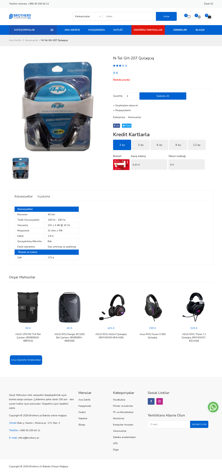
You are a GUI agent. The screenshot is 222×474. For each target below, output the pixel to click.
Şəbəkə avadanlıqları (124, 437)
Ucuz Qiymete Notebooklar (26, 360)
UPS (115, 443)
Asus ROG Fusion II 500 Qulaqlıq (152, 336)
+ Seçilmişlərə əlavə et (125, 105)
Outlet (118, 30)
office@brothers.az (28, 438)
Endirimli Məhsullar (148, 30)
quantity (118, 96)
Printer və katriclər (123, 406)
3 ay (140, 145)
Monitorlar (118, 418)
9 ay (178, 145)
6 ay (159, 145)
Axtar (166, 16)
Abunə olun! (198, 425)
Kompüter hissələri (123, 425)
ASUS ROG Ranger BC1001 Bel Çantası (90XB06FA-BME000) (69, 338)
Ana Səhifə (72, 30)
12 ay (196, 145)
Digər (116, 449)
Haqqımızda (96, 30)
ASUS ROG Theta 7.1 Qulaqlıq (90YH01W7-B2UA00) (194, 338)
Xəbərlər (180, 30)
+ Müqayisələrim (122, 110)
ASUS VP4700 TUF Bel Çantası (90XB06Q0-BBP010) (28, 338)
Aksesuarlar (31, 40)
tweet (129, 125)
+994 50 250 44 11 (38, 3)
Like (117, 125)
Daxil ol (208, 3)
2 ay (122, 145)
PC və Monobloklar (123, 412)
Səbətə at (174, 96)
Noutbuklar (119, 400)
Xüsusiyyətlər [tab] (25, 196)
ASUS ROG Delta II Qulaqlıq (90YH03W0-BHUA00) (110, 336)
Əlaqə (199, 30)
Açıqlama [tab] (49, 196)
